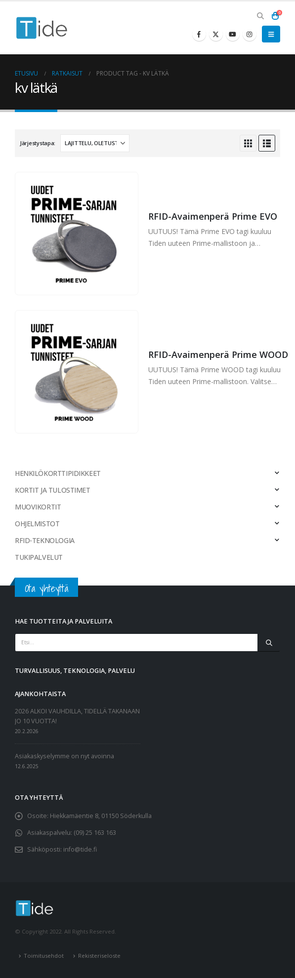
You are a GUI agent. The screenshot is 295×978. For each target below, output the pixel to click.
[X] (216, 34)
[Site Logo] (42, 28)
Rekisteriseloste (99, 955)
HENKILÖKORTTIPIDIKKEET (58, 473)
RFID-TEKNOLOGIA (45, 540)
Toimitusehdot (44, 955)
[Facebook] (199, 34)
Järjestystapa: (37, 143)
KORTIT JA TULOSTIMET (52, 490)
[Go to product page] (76, 233)
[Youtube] (233, 34)
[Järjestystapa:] (94, 143)
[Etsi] (268, 642)
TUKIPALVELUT (39, 557)
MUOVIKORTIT (38, 506)
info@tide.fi (80, 849)
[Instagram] (249, 34)
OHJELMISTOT (37, 523)
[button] (260, 16)
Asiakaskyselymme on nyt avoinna (64, 756)
